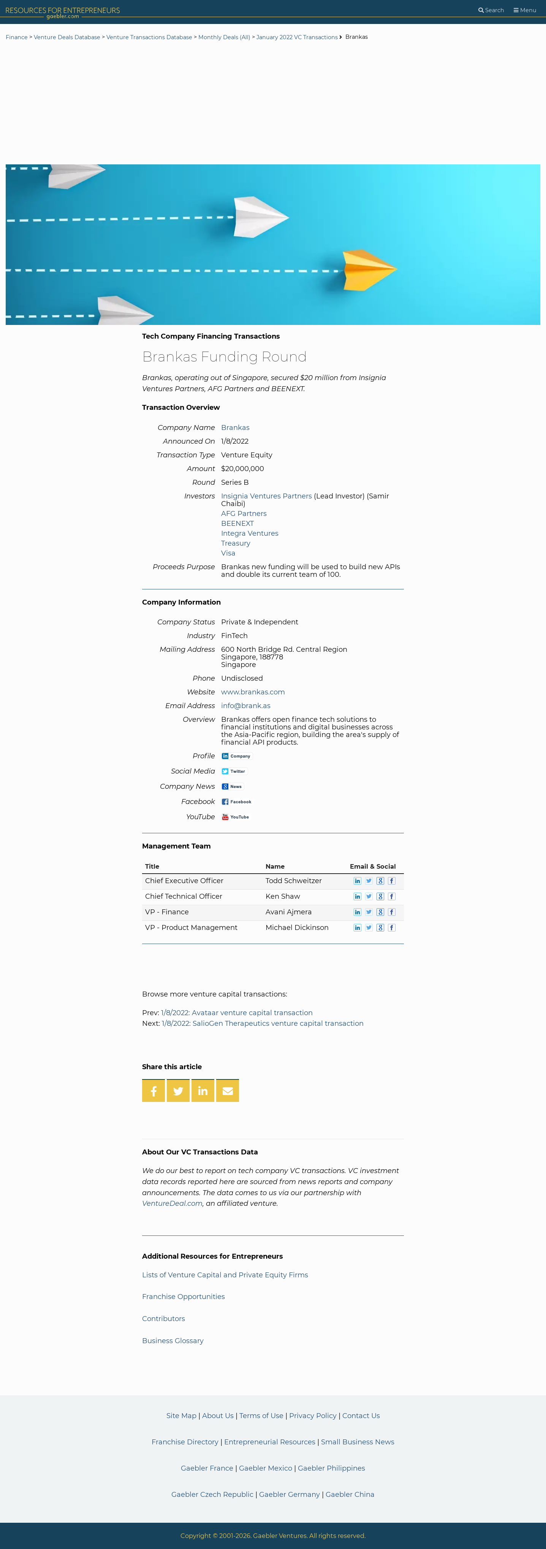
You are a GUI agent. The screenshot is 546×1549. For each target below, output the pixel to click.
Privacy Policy (313, 1416)
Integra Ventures (250, 533)
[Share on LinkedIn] (202, 1090)
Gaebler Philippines (331, 1468)
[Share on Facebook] (153, 1090)
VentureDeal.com (172, 1203)
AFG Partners (244, 513)
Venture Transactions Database (149, 37)
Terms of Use (261, 1416)
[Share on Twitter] (178, 1090)
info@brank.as (246, 706)
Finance (17, 37)
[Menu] (525, 10)
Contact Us (361, 1416)
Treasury (235, 543)
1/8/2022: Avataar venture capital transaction (237, 1013)
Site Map (181, 1416)
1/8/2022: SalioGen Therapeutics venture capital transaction (263, 1023)
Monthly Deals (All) (224, 37)
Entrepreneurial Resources (269, 1442)
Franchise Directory (185, 1442)
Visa (228, 553)
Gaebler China (350, 1494)
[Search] (491, 10)
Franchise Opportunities (183, 1297)
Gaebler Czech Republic (212, 1494)
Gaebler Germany (289, 1494)
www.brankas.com (253, 692)
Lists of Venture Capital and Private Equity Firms (225, 1275)
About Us (218, 1416)
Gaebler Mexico (265, 1468)
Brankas (235, 427)
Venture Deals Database (67, 37)
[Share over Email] (227, 1090)
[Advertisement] (273, 103)
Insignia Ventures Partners (266, 496)
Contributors (163, 1319)
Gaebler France (207, 1468)
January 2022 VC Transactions (297, 37)
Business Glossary (173, 1341)
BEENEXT (237, 523)
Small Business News (357, 1442)
